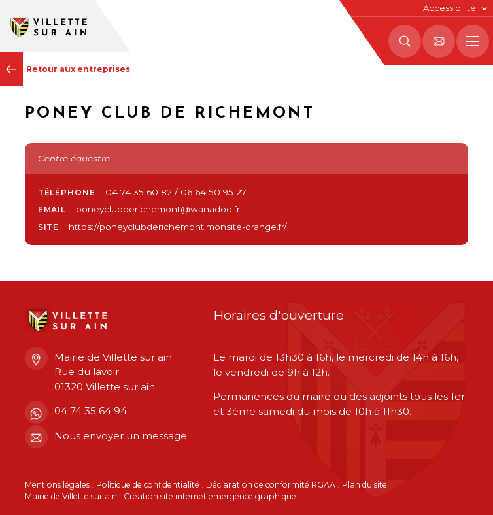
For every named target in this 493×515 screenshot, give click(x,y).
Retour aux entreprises (65, 69)
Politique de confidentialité (147, 485)
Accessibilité (449, 8)
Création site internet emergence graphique (210, 496)
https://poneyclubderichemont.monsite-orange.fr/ (178, 227)
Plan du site (364, 485)
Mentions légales (57, 485)
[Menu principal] (472, 41)
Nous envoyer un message (106, 436)
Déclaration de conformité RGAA (270, 485)
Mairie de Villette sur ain (71, 496)
